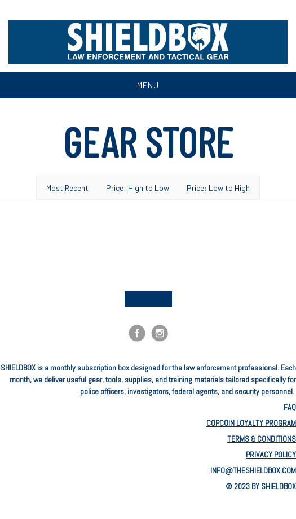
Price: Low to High (218, 188)
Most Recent (67, 188)
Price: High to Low (137, 188)
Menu (148, 85)
